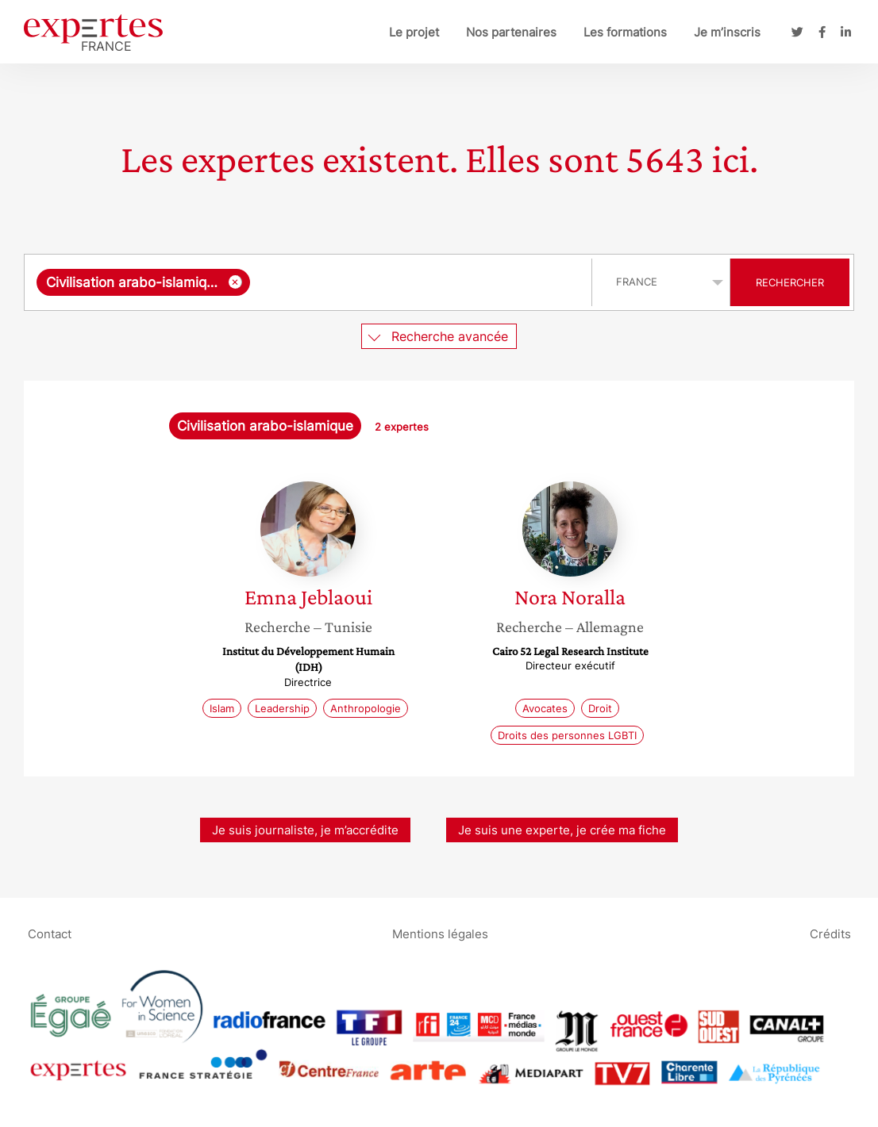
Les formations (625, 32)
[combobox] (310, 282)
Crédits (830, 933)
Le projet (414, 32)
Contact (49, 933)
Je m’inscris (727, 32)
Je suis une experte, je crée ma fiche (562, 830)
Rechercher (790, 282)
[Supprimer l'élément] (235, 282)
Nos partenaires (511, 32)
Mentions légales (440, 933)
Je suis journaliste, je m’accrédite (305, 830)
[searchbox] (417, 282)
